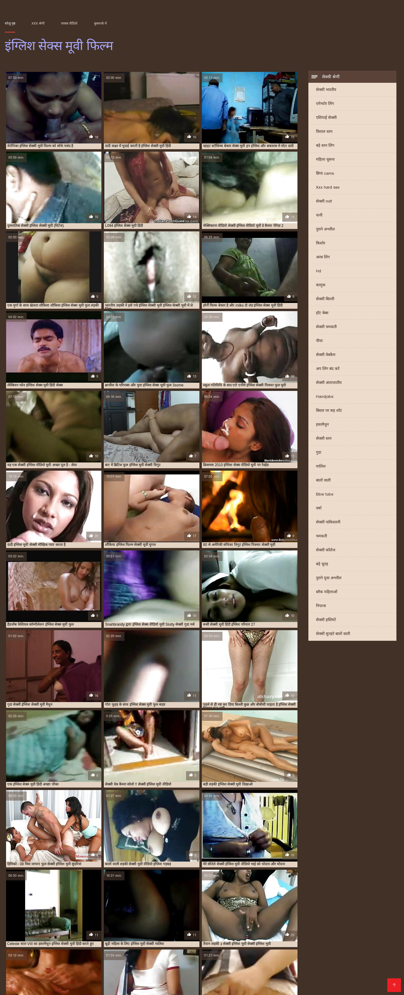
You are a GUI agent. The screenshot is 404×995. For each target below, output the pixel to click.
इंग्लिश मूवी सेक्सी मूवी (73, 967)
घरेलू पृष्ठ (10, 23)
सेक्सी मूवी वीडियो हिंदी (40, 739)
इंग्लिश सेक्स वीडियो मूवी (30, 970)
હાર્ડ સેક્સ (13, 751)
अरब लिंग (323, 257)
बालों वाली (323, 481)
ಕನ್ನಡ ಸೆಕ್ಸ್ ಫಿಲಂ (211, 710)
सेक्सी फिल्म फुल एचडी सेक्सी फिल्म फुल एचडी (36, 710)
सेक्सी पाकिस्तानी (328, 522)
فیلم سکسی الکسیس (143, 739)
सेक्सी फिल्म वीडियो (220, 745)
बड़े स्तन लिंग (325, 146)
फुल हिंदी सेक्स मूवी (109, 733)
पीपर (319, 341)
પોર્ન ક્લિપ (231, 722)
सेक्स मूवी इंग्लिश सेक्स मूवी (107, 977)
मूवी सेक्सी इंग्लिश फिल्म (366, 974)
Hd (318, 271)
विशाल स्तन (324, 132)
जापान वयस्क (227, 877)
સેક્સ (166, 722)
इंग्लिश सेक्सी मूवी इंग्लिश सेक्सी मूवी (197, 722)
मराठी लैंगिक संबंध (287, 722)
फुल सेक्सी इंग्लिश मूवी (333, 974)
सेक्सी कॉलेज (325, 550)
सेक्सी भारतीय (326, 90)
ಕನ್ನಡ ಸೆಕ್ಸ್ (119, 728)
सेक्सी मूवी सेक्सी (193, 745)
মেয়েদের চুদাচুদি (216, 716)
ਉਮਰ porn (131, 710)
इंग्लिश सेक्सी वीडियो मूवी (110, 974)
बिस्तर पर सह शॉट (329, 411)
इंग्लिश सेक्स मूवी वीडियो (315, 967)
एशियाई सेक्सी (326, 118)
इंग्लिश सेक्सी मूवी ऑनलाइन (250, 970)
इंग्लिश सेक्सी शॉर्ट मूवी (143, 974)
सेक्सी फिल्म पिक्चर (45, 733)
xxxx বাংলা (177, 710)
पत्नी (319, 215)
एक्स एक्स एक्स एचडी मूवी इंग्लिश (213, 974)
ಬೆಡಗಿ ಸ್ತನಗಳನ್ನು (246, 733)
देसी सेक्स (11, 722)
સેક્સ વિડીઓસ (193, 739)
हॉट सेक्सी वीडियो (241, 716)
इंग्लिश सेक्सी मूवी (169, 970)
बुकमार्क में (100, 23)
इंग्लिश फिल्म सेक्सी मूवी (262, 964)
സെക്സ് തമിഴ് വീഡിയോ (99, 710)
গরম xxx (261, 716)
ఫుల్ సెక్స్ (241, 745)
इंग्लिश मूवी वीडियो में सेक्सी (332, 964)
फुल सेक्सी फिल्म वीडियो (257, 722)
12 (160, 700)
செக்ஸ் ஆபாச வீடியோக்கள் (176, 733)
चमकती (321, 536)
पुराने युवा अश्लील (328, 578)
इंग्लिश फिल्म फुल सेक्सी (194, 964)
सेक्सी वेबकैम (325, 355)
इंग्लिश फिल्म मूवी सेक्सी (228, 964)
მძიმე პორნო (203, 987)
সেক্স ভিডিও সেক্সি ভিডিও (161, 745)
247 (197, 700)
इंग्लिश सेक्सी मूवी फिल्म (323, 970)
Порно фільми (18, 987)
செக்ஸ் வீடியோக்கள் (53, 722)
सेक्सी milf (324, 202)
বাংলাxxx (275, 710)
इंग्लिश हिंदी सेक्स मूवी (175, 974)
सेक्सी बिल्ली (325, 299)
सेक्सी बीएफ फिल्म (72, 745)
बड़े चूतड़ (322, 564)
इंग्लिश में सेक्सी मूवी (177, 967)
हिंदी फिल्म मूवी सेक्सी (101, 745)
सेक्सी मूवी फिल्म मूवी (109, 739)
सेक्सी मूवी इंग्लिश (254, 710)
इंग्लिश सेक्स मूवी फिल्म (232, 987)
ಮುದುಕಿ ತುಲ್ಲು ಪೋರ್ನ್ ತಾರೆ (181, 716)
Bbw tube (324, 494)
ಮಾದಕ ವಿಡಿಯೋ (153, 710)
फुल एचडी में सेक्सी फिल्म (77, 733)
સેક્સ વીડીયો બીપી (56, 751)
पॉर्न (43, 716)
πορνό (155, 722)
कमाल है (72, 789)
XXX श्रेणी (38, 23)
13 (167, 700)
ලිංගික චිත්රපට (287, 745)
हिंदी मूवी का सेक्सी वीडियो (39, 745)
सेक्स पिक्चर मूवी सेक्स (269, 739)
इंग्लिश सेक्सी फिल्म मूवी (139, 970)
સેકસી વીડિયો (169, 728)
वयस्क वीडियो (69, 23)
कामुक (320, 285)
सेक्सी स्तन (323, 439)
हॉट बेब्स (322, 313)
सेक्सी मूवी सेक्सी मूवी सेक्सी (23, 728)
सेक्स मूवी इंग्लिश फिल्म (72, 977)
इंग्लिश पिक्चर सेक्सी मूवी (126, 964)
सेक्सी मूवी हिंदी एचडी (98, 716)
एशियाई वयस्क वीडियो (179, 856)
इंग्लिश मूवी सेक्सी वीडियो (107, 967)
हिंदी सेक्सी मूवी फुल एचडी (284, 728)
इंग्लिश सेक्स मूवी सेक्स (348, 967)
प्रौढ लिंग (151, 716)
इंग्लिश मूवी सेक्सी (364, 964)
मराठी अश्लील (221, 733)
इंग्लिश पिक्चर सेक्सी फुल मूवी (88, 964)
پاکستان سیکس (106, 987)
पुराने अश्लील (325, 229)
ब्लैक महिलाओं (326, 592)
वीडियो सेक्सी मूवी (105, 722)
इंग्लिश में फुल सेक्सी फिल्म (143, 967)
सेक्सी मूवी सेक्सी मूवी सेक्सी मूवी (244, 728)
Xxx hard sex (328, 188)
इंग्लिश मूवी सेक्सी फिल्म (41, 967)
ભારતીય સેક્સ (129, 745)
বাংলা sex (27, 722)
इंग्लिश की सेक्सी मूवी (52, 964)
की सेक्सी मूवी (217, 739)
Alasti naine (45, 987)
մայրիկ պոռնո (173, 987)
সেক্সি (74, 728)
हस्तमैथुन (322, 425)
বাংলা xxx (233, 710)
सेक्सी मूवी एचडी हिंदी (143, 728)
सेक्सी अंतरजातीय (329, 383)
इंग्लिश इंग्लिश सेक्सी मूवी (20, 964)
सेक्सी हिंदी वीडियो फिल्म (21, 716)
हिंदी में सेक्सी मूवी (261, 745)
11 (153, 700)
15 (180, 700)
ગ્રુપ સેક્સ (31, 751)
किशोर (320, 243)
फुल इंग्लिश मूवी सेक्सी (301, 974)
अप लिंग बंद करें (327, 369)
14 (174, 700)
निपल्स (321, 606)
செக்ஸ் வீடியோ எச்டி (75, 739)
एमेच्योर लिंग (325, 104)
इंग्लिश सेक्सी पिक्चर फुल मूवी (67, 970)
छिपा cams (325, 174)
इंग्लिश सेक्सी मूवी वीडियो (358, 970)
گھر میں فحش (240, 739)
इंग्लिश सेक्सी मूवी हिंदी (40, 974)
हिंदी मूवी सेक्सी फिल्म (284, 716)
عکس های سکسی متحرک (339, 987)
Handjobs (324, 397)
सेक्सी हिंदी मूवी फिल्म (128, 716)
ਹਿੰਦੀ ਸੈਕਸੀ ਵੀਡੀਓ (134, 722)
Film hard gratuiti (138, 987)
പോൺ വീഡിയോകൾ (279, 733)
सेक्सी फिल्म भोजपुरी (95, 728)
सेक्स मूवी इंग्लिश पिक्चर (38, 977)
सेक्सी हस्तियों (326, 620)
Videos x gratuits (76, 987)
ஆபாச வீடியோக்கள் (64, 716)
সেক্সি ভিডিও (82, 722)
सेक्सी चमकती (326, 327)
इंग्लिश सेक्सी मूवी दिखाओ (288, 970)
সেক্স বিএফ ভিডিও (137, 733)
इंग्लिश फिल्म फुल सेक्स (160, 964)
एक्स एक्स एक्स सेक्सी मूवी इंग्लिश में (261, 974)
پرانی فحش (13, 739)
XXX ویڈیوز (171, 739)
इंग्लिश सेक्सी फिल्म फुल (105, 970)
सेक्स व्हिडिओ (211, 728)
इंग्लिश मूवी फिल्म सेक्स (296, 964)
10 (147, 700)
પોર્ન (72, 710)
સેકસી (192, 710)
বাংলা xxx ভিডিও (18, 733)
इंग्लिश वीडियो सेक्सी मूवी (209, 967)
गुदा (318, 453)
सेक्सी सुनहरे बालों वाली (333, 634)
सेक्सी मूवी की (191, 728)
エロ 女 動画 (259, 987)
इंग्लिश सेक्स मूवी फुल (282, 967)
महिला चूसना (325, 160)
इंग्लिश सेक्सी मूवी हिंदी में (74, 974)
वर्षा (318, 508)
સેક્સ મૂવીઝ (294, 710)
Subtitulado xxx (302, 987)
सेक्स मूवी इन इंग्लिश (141, 977)
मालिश (321, 467)
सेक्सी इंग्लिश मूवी (169, 977)
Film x (278, 987)
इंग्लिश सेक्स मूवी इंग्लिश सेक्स (247, 967)
